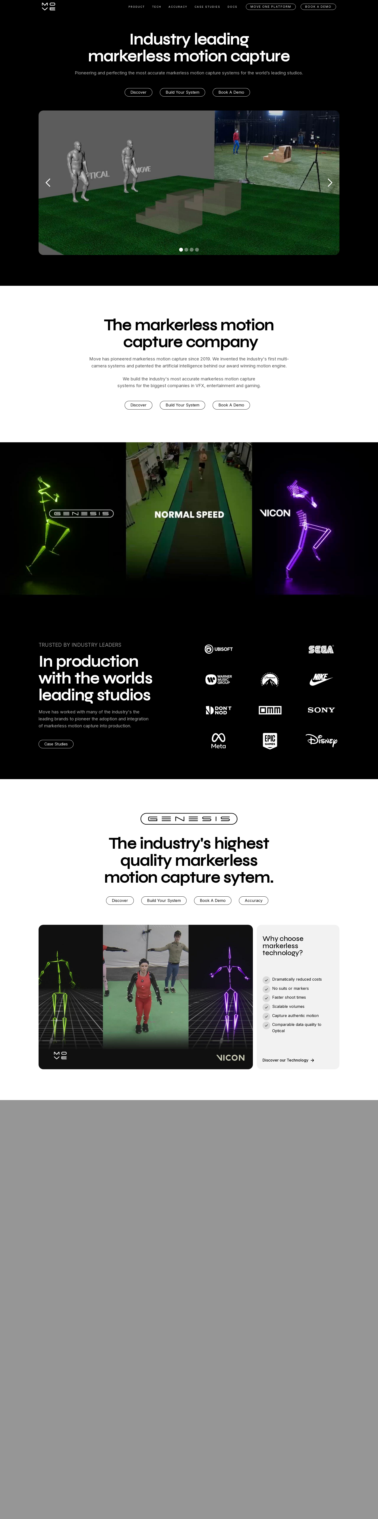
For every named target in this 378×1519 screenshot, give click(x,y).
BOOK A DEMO (318, 6)
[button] (48, 183)
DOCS (232, 6)
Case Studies (56, 744)
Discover (138, 92)
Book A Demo (231, 92)
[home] (48, 6)
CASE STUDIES (207, 6)
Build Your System (182, 92)
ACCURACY (178, 6)
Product (136, 6)
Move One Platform (270, 6)
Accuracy (254, 900)
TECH (156, 6)
